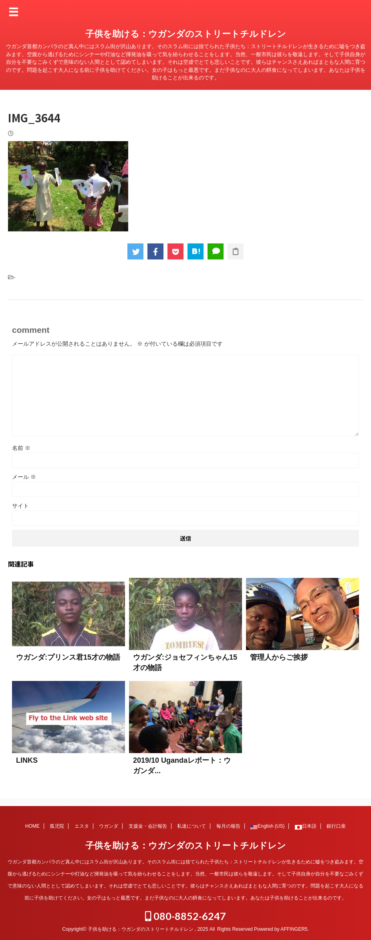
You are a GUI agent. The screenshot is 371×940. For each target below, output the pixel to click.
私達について (191, 826)
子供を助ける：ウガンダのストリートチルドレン (185, 34)
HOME (32, 826)
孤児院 (57, 826)
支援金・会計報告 (148, 826)
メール (24, 477)
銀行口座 (336, 826)
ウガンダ (108, 826)
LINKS (27, 760)
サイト (20, 505)
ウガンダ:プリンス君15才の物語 (68, 657)
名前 (21, 448)
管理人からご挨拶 (279, 657)
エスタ (82, 826)
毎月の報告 (228, 826)
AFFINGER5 (293, 929)
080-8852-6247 (185, 916)
